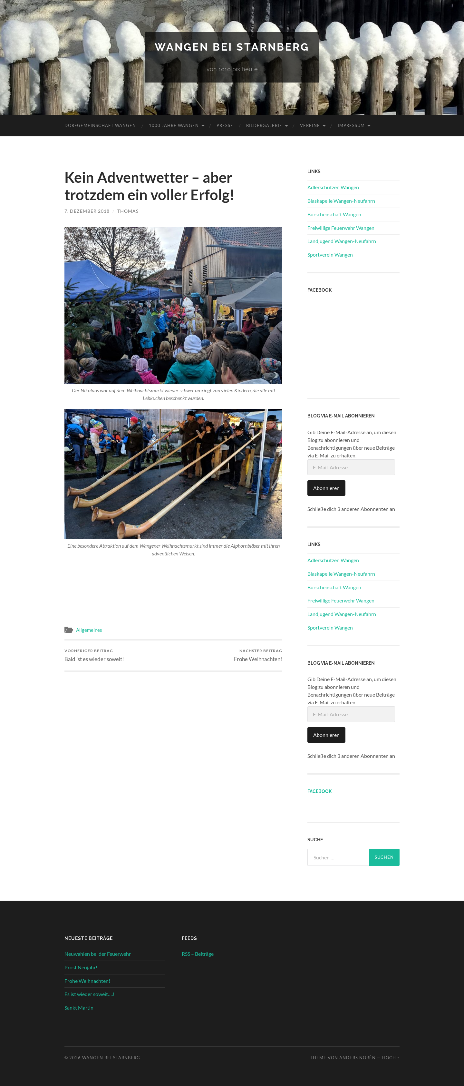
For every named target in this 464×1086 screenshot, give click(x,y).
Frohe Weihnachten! (258, 655)
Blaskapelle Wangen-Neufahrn (341, 201)
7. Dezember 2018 (87, 211)
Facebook (319, 791)
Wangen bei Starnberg (232, 47)
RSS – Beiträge (198, 954)
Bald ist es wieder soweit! (94, 655)
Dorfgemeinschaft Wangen (100, 125)
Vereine (310, 125)
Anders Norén (357, 1057)
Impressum (351, 125)
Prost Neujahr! (80, 967)
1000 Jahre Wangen (174, 125)
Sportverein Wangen (330, 254)
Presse (225, 125)
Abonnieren (326, 488)
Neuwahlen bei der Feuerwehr (97, 954)
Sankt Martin (78, 1007)
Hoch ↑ (391, 1057)
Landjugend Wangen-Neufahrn (341, 241)
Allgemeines (89, 630)
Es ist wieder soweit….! (89, 994)
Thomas (128, 211)
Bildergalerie (264, 125)
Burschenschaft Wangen (334, 214)
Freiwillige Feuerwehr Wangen (340, 228)
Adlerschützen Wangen (333, 187)
